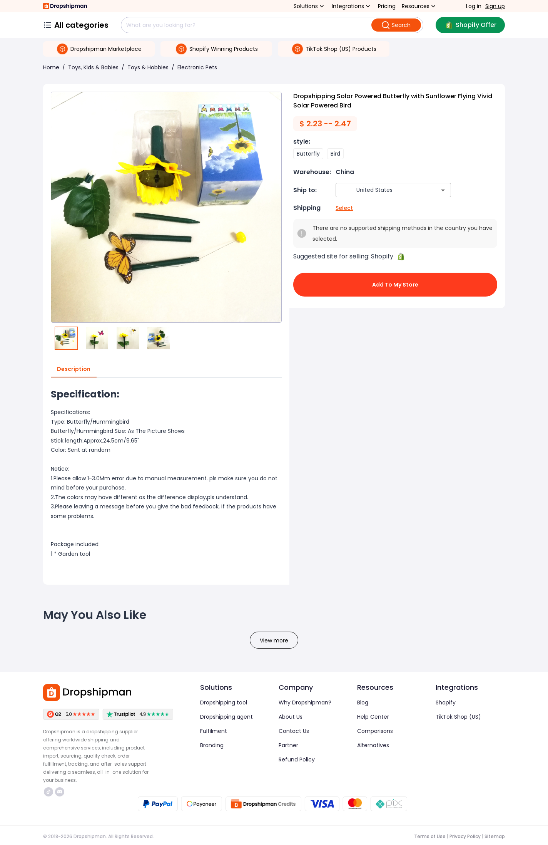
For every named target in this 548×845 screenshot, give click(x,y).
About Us (290, 717)
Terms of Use (430, 836)
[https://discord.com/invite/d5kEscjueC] (59, 791)
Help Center (373, 717)
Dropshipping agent (226, 717)
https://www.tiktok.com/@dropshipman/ (48, 791)
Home (51, 67)
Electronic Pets (197, 67)
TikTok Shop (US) (458, 717)
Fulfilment (213, 731)
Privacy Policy (465, 836)
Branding (212, 745)
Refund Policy (297, 759)
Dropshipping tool (223, 702)
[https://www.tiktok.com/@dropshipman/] (48, 791)
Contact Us (294, 731)
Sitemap (495, 836)
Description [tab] (74, 369)
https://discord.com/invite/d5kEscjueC (59, 791)
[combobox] (382, 190)
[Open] (443, 190)
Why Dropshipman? (305, 702)
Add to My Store (395, 285)
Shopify (446, 702)
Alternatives (373, 745)
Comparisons (375, 731)
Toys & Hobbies (148, 67)
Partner (288, 745)
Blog (362, 702)
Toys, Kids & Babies (93, 67)
